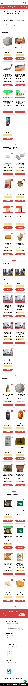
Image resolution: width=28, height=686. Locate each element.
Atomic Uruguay (11, 653)
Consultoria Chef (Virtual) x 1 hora (8, 279)
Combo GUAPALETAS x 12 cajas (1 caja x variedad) (20, 102)
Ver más (14, 144)
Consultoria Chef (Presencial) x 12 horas (8, 360)
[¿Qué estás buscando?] (14, 7)
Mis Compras (10, 635)
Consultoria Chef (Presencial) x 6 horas (8, 333)
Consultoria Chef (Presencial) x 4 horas (20, 306)
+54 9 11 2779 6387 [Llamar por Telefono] (12, 662)
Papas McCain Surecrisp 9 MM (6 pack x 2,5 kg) (20, 564)
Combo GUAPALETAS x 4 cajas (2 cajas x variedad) (8, 102)
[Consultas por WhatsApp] (25, 681)
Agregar (8, 58)
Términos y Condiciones (13, 626)
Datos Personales (11, 640)
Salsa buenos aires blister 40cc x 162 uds (8, 475)
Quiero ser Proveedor (12, 647)
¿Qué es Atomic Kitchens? (14, 649)
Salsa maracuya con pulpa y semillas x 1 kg (20, 422)
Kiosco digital (8, 128)
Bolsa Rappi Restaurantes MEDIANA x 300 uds (8, 217)
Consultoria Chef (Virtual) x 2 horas (20, 279)
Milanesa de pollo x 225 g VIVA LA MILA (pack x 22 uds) (8, 591)
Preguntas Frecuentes (12, 623)
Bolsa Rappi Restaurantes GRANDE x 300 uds (20, 217)
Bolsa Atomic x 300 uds (8, 191)
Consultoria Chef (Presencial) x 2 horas (8, 306)
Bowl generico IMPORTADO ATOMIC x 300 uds (8, 164)
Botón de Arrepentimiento (15, 628)
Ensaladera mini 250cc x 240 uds (20, 244)
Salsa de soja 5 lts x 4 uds (7, 422)
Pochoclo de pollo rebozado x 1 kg (8, 510)
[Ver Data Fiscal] (15, 671)
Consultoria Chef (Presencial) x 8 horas (20, 333)
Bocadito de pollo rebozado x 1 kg (8, 564)
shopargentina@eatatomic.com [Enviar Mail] (15, 665)
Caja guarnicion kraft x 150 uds (20, 191)
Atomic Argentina (11, 651)
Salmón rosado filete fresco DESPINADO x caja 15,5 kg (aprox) (20, 48)
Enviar (22, 615)
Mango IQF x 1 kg (20, 510)
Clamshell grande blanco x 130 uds (20, 164)
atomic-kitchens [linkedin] (12, 667)
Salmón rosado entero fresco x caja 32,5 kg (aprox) (7, 75)
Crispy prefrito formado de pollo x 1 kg (20, 591)
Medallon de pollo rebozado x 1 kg (8, 537)
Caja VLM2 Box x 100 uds (8, 244)
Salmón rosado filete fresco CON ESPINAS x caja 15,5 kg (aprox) (20, 75)
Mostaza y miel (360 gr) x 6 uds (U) (8, 395)
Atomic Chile (10, 656)
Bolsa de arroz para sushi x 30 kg (8, 448)
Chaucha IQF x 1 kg (20, 536)
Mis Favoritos (10, 638)
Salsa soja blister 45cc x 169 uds (20, 475)
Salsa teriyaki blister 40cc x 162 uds (20, 448)
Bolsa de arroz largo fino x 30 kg (7, 48)
